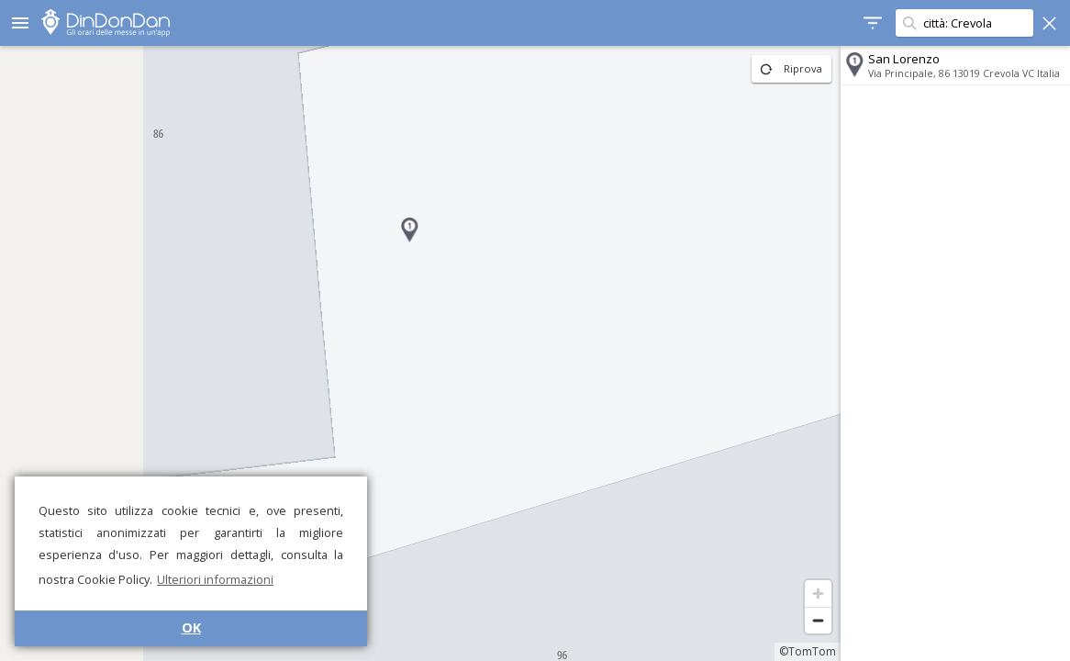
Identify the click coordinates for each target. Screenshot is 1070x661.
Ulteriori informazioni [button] (215, 579)
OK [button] (191, 627)
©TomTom (807, 651)
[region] (420, 353)
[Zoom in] (818, 593)
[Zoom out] (818, 620)
